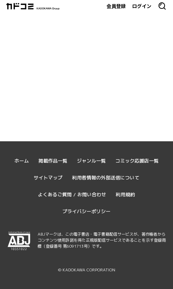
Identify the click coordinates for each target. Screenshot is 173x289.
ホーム (21, 160)
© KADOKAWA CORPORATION (86, 270)
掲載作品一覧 (52, 160)
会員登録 (116, 6)
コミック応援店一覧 (137, 160)
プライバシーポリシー (86, 211)
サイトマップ (48, 177)
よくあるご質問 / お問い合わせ (72, 194)
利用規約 (125, 194)
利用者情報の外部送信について (105, 177)
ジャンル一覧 (91, 160)
